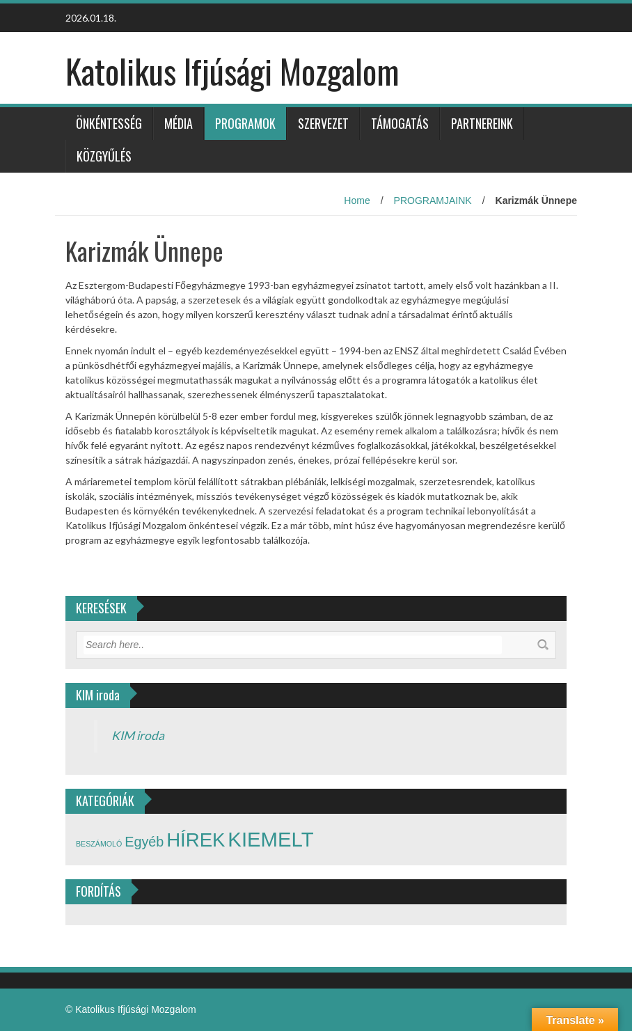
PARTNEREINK (482, 123)
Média (178, 123)
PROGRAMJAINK (433, 200)
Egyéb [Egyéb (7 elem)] (144, 841)
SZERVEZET (323, 123)
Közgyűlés (104, 156)
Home (357, 200)
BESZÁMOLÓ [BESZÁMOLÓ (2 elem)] (99, 844)
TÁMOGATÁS (400, 123)
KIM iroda (137, 735)
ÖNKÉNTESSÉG (109, 123)
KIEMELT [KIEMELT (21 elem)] (270, 839)
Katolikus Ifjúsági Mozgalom (232, 70)
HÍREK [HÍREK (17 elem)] (195, 840)
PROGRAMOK (245, 123)
